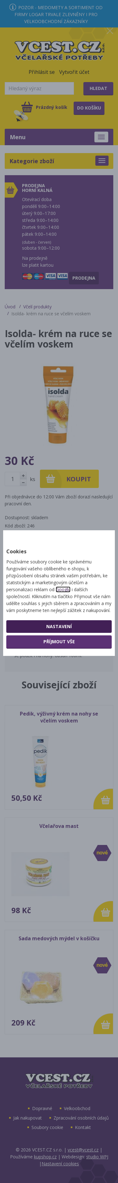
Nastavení (59, 626)
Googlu (63, 589)
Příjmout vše (59, 642)
